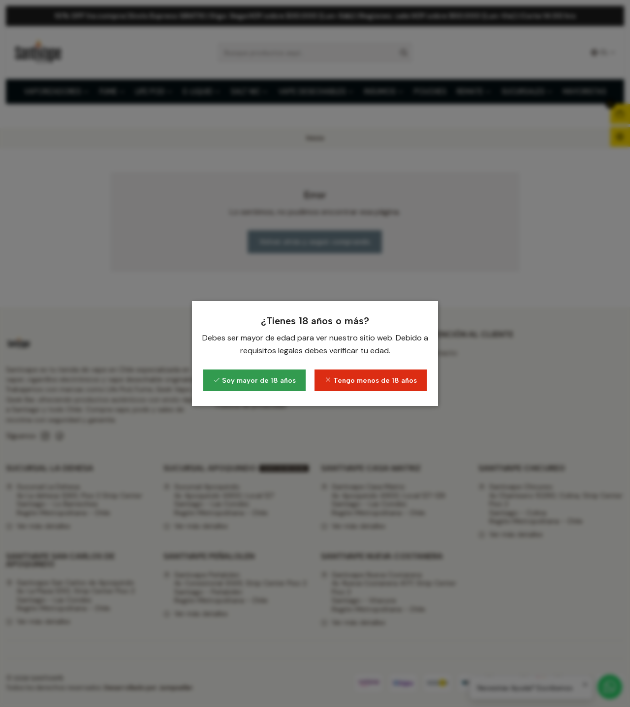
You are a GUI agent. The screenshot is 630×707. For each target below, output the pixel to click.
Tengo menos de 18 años (370, 380)
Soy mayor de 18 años (254, 380)
